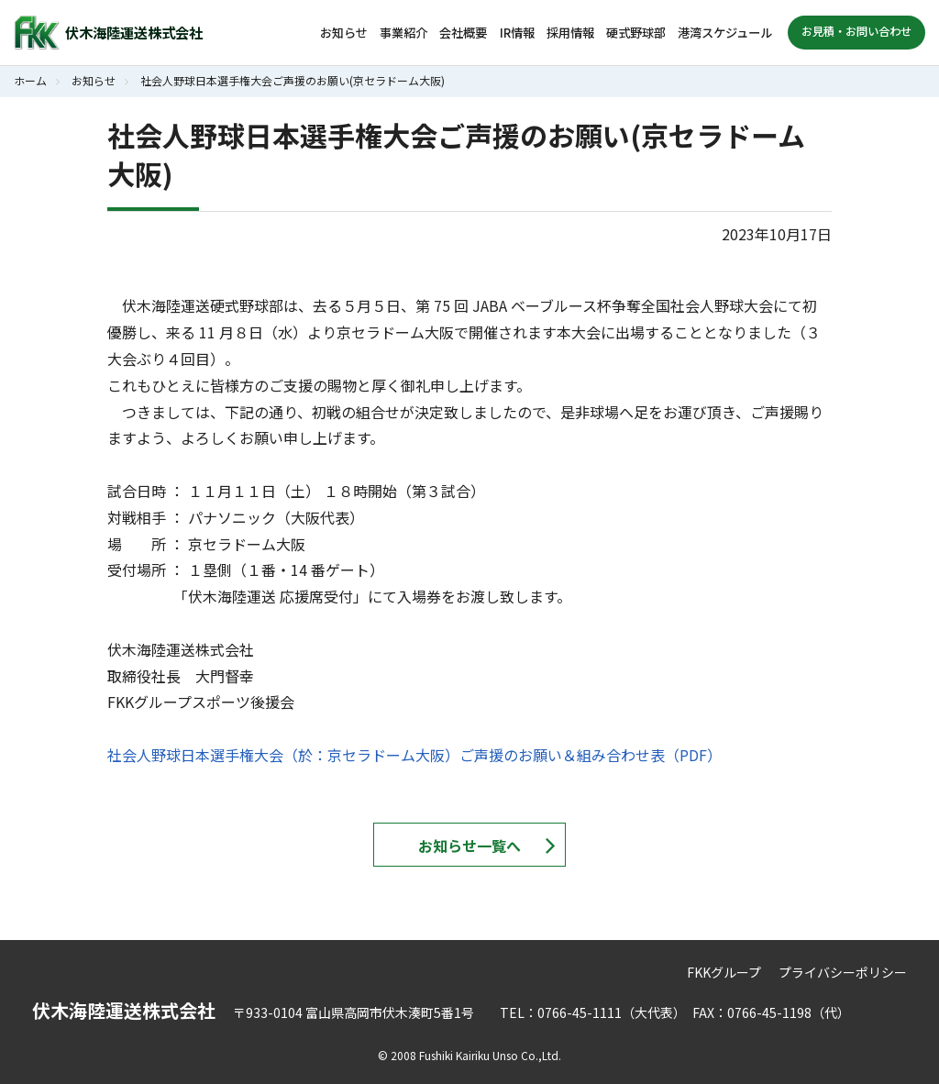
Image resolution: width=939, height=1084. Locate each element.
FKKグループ (724, 972)
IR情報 (517, 32)
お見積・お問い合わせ (856, 31)
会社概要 (463, 32)
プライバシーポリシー (843, 972)
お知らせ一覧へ (469, 846)
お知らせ (344, 32)
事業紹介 (403, 32)
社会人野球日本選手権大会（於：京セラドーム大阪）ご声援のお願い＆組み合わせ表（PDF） (414, 755)
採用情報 (570, 32)
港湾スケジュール (725, 32)
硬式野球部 (636, 32)
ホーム (30, 80)
